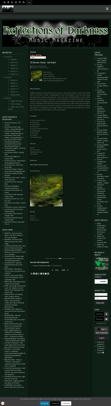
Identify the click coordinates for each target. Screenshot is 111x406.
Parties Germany (16, 101)
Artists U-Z (14, 74)
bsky (29, 2)
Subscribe (100, 303)
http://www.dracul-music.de (39, 165)
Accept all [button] (44, 403)
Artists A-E (14, 62)
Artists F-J (14, 65)
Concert (8, 57)
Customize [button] (66, 403)
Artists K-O (14, 68)
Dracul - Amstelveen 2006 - (47, 266)
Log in (101, 338)
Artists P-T (14, 71)
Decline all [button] (55, 403)
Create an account (100, 351)
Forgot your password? (100, 343)
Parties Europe (16, 104)
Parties (8, 98)
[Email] (101, 298)
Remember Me (101, 323)
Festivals (14, 59)
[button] (31, 274)
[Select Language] (38, 57)
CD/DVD (8, 77)
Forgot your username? (100, 347)
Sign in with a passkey (102, 331)
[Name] (101, 294)
